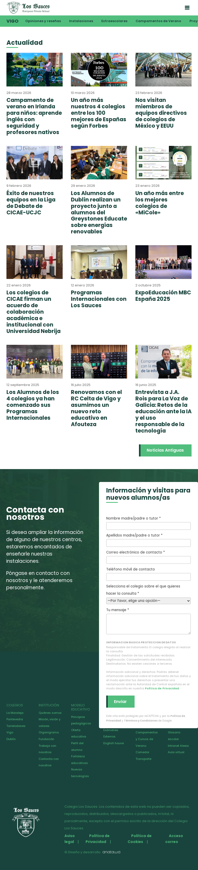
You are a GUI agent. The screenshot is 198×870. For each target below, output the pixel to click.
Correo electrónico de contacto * (148, 557)
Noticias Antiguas (165, 450)
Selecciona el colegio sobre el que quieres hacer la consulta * (148, 593)
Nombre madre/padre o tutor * (148, 523)
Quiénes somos (50, 713)
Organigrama (49, 732)
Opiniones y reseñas (43, 21)
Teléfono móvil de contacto (148, 574)
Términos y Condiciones (141, 721)
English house (113, 743)
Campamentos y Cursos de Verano (147, 739)
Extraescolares (114, 21)
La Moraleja (14, 713)
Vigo (12, 21)
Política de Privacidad (162, 688)
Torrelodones (16, 726)
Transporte (143, 759)
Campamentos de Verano (158, 21)
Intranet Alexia (178, 746)
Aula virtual (176, 752)
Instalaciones (81, 21)
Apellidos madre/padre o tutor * (148, 540)
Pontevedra (14, 719)
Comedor (142, 752)
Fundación (46, 739)
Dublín (11, 739)
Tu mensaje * (148, 621)
